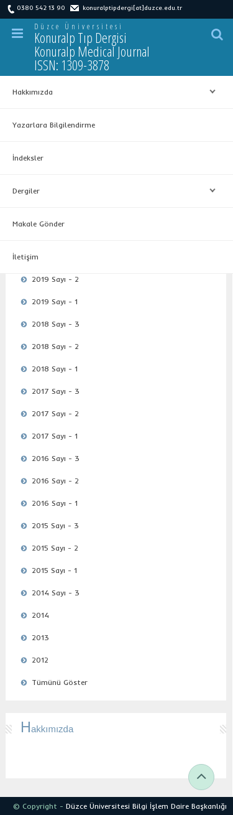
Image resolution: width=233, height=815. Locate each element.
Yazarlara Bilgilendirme (53, 124)
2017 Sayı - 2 (55, 413)
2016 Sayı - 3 (56, 458)
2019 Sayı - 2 (55, 279)
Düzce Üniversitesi (79, 26)
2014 (40, 615)
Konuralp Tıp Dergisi (92, 51)
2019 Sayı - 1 (55, 301)
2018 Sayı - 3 (56, 323)
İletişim (25, 256)
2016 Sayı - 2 (55, 480)
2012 (40, 659)
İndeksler (27, 157)
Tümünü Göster (60, 682)
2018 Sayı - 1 (55, 368)
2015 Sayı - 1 (54, 570)
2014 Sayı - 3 (56, 592)
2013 (40, 637)
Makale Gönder (38, 223)
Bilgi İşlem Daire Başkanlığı (179, 806)
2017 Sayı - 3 (56, 391)
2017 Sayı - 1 (55, 435)
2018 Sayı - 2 (55, 346)
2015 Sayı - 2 (55, 547)
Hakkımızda (111, 92)
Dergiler (111, 191)
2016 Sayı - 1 (55, 503)
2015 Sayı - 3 (55, 525)
